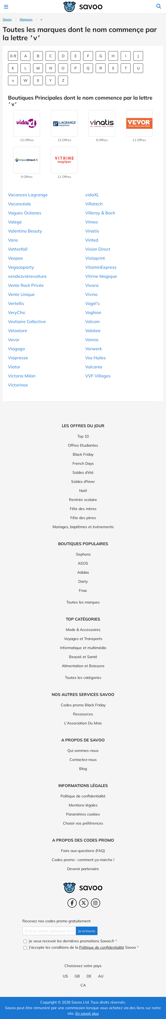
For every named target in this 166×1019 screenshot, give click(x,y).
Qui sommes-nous (83, 750)
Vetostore (17, 330)
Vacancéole (19, 203)
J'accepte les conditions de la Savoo (81, 947)
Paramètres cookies (83, 814)
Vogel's (92, 303)
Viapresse (18, 357)
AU (100, 976)
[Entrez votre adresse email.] (49, 931)
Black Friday (83, 454)
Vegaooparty (21, 267)
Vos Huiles (95, 357)
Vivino (91, 294)
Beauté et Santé (83, 656)
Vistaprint (95, 258)
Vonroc (92, 339)
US (65, 976)
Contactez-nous (83, 759)
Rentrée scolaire (83, 499)
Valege (15, 222)
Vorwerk (93, 348)
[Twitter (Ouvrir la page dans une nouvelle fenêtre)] (83, 903)
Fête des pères (83, 517)
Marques (26, 19)
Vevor (13, 339)
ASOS (83, 563)
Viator (14, 366)
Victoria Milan (21, 375)
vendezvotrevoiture (27, 276)
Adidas (83, 572)
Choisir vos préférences (83, 823)
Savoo (7, 19)
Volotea (92, 330)
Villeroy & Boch (100, 212)
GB (77, 976)
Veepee (15, 258)
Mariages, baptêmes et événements (83, 526)
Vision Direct (97, 249)
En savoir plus (87, 1013)
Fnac (83, 590)
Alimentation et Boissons (83, 665)
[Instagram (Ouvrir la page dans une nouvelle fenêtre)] (95, 903)
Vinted (91, 240)
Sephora (83, 554)
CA (83, 985)
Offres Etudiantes (83, 445)
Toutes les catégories (83, 677)
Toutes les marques (83, 602)
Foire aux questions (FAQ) (83, 850)
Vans (13, 240)
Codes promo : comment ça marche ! (83, 859)
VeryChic (17, 312)
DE (89, 976)
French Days (83, 463)
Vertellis (16, 303)
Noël (83, 490)
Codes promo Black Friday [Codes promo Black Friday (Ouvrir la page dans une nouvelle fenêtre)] (83, 705)
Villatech (94, 203)
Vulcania (93, 366)
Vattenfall (17, 249)
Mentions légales (83, 805)
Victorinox (18, 385)
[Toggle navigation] (7, 7)
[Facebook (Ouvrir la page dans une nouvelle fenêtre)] (72, 903)
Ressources (83, 714)
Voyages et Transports (83, 638)
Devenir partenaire (83, 868)
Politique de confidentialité (83, 796)
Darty (83, 581)
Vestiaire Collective (27, 321)
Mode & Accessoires (83, 629)
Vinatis (92, 231)
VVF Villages (98, 375)
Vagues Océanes (24, 212)
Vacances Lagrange (28, 194)
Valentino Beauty (25, 231)
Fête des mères (83, 508)
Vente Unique (21, 294)
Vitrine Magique (101, 276)
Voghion (93, 312)
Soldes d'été (83, 472)
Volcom (92, 321)
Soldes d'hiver (83, 481)
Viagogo (16, 348)
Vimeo (91, 222)
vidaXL (92, 194)
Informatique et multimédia (83, 647)
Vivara (92, 285)
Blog (83, 768)
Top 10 (83, 436)
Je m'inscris (86, 931)
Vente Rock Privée (26, 285)
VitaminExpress (100, 267)
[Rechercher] (159, 7)
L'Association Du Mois (83, 723)
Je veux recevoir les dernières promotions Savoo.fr (70, 941)
